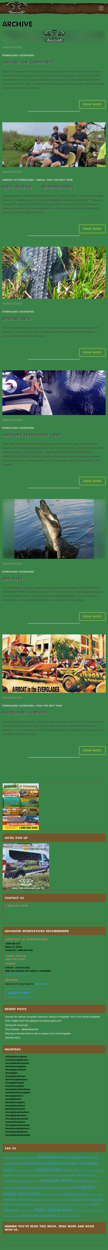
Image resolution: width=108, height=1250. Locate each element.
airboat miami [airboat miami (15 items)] (49, 1169)
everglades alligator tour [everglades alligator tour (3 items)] (50, 1195)
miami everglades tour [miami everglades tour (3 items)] (14, 1216)
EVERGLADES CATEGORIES (18, 55)
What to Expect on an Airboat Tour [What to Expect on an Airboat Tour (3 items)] (69, 1216)
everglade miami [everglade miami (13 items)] (56, 1180)
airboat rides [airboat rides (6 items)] (71, 1170)
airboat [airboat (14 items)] (44, 1157)
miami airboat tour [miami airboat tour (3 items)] (26, 1211)
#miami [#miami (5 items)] (25, 1157)
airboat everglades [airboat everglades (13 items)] (69, 1157)
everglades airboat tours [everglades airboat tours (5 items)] (59, 1187)
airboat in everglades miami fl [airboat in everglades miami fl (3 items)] (24, 1171)
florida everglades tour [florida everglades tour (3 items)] (63, 1205)
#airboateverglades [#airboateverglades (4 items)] (12, 1158)
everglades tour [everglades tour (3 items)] (63, 1200)
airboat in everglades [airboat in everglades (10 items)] (45, 1163)
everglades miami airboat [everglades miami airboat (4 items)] (45, 1200)
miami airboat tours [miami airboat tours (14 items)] (53, 1209)
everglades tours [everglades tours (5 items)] (78, 1199)
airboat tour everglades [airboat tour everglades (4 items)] (27, 1175)
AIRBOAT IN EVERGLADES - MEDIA (23, 179)
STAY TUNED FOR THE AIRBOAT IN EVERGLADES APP (33, 1021)
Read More (92, 104)
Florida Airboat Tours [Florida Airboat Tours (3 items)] (47, 1205)
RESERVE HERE (18, 993)
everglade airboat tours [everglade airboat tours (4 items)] (29, 1181)
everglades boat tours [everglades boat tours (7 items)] (17, 1199)
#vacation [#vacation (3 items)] (33, 1158)
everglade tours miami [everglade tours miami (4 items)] (28, 1204)
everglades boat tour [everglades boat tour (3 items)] (95, 1195)
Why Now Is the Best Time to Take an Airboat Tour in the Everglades (38, 1033)
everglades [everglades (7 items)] (80, 1181)
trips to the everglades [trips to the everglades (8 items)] (39, 1216)
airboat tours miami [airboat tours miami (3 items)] (58, 1176)
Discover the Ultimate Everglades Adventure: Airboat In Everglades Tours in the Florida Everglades (52, 1016)
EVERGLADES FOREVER (24, 712)
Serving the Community (28, 62)
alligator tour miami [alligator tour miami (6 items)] (78, 1175)
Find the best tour (60, 179)
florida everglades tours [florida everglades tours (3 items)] (80, 1205)
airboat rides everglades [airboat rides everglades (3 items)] (88, 1171)
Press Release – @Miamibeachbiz (38, 186)
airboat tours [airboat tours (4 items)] (45, 1175)
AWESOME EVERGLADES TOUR (31, 435)
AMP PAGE (12, 578)
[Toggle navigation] (101, 8)
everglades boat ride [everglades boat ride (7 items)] (73, 1194)
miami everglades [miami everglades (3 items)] (79, 1211)
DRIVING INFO (16, 318)
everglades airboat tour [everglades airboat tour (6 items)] (30, 1187)
